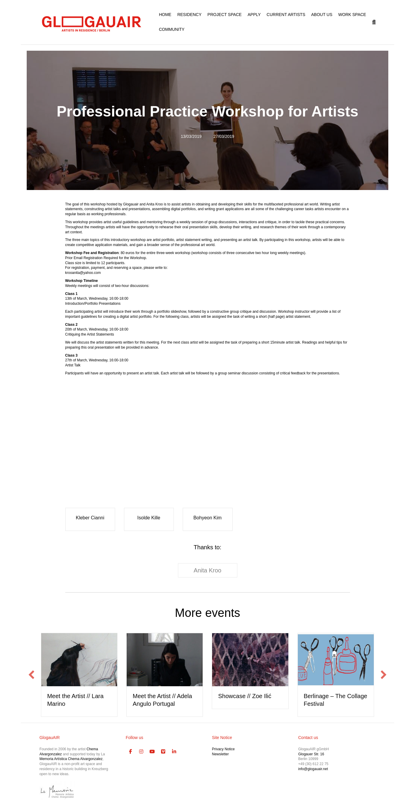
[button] (31, 674)
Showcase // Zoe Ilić (244, 696)
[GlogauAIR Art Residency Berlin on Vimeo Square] (163, 751)
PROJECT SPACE (224, 14)
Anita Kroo (207, 570)
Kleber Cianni (90, 517)
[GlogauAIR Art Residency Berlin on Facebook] (130, 751)
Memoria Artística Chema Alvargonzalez (71, 759)
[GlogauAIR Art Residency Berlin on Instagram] (141, 751)
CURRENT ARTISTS (286, 14)
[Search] (372, 22)
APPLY (254, 14)
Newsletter (220, 754)
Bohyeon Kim (207, 517)
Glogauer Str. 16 (311, 754)
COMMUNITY (172, 29)
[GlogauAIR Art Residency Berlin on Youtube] (152, 751)
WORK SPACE (352, 14)
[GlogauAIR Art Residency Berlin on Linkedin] (174, 751)
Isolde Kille (148, 517)
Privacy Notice (223, 749)
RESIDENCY (189, 14)
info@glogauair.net (313, 769)
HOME (165, 14)
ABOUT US (321, 14)
